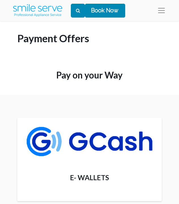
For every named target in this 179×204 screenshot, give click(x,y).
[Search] (78, 11)
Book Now (104, 10)
